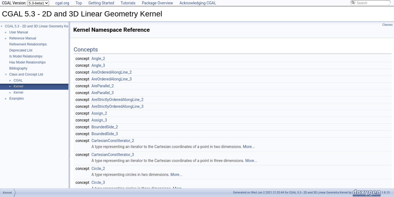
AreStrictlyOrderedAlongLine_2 (117, 99)
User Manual (18, 32)
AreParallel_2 (102, 86)
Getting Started (101, 3)
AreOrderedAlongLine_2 (111, 72)
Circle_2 (98, 168)
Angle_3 (98, 65)
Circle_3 (98, 182)
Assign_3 (99, 120)
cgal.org (62, 3)
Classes (388, 25)
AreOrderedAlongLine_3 (111, 79)
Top (79, 3)
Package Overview (157, 3)
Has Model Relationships (27, 62)
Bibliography (18, 68)
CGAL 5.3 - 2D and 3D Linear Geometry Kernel (39, 26)
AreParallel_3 (102, 93)
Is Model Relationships (25, 56)
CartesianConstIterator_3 (112, 154)
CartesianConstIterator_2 (112, 140)
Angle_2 (98, 58)
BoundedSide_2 (104, 127)
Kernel (18, 86)
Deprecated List (20, 50)
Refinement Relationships (28, 44)
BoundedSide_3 (104, 134)
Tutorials (128, 3)
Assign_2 (99, 113)
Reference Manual (22, 38)
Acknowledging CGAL (197, 3)
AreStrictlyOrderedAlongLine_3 (117, 106)
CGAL (18, 80)
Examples (16, 98)
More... (249, 146)
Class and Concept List (26, 74)
